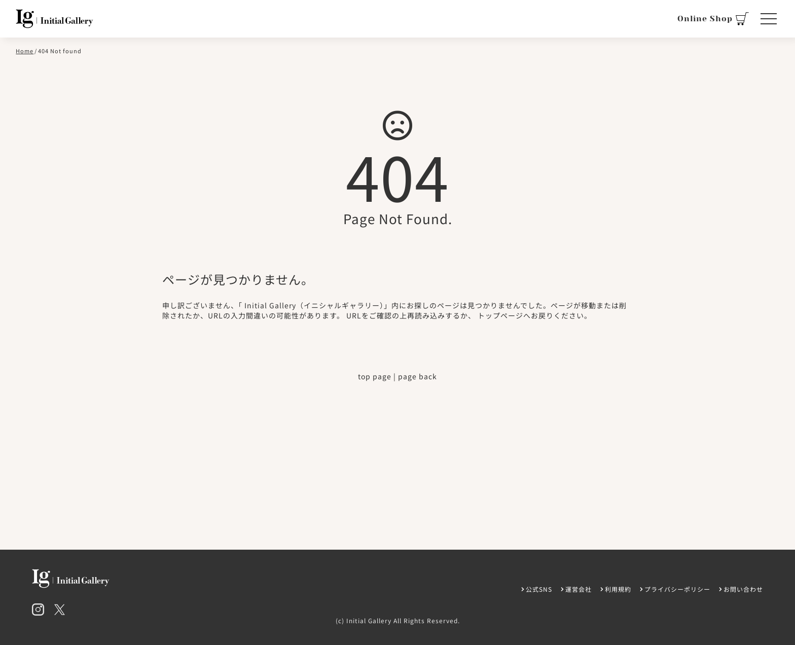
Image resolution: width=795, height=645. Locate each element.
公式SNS (539, 589)
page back (417, 376)
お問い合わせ (743, 589)
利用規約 (618, 589)
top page (374, 376)
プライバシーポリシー (677, 589)
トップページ (500, 315)
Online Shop (713, 18)
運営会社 (578, 589)
